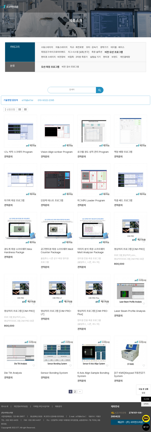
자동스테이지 (61, 47)
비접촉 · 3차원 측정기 (78, 57)
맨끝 (79, 391)
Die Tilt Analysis (13, 372)
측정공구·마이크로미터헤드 (53, 52)
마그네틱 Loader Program (91, 200)
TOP (146, 427)
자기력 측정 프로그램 (14, 200)
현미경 (106, 57)
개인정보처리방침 (21, 406)
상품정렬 (10, 109)
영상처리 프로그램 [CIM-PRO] (129, 249)
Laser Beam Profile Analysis (129, 310)
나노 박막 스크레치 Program (18, 151)
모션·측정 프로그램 (50, 66)
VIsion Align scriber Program (57, 151)
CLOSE (146, 398)
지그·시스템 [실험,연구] (78, 52)
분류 (12, 65)
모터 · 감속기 (92, 47)
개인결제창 (125, 57)
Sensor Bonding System (54, 372)
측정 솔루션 (97, 52)
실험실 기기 (95, 57)
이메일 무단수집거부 (41, 406)
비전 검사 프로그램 (70, 66)
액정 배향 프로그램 (123, 151)
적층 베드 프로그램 (123, 200)
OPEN (146, 403)
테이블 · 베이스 (117, 47)
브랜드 (115, 57)
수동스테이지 (47, 47)
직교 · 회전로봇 (77, 47)
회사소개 (4, 406)
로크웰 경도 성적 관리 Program (93, 151)
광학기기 (104, 47)
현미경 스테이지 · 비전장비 (53, 57)
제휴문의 (58, 406)
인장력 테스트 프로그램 (52, 200)
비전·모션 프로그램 (114, 52)
